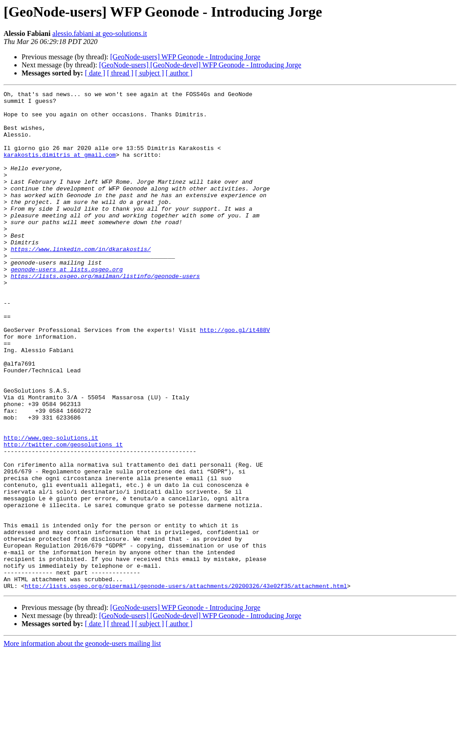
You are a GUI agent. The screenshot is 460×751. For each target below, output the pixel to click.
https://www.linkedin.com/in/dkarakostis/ (81, 281)
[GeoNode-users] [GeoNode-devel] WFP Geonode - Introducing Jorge (200, 65)
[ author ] (179, 73)
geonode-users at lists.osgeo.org (67, 305)
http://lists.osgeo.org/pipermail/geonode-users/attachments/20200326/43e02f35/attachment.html (186, 685)
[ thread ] (120, 73)
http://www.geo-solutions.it (51, 508)
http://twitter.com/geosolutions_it (63, 516)
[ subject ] (149, 73)
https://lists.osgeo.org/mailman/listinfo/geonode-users (105, 313)
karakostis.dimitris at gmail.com (60, 168)
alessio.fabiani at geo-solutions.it (99, 33)
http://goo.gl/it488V (235, 378)
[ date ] (95, 73)
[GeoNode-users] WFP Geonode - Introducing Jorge (185, 57)
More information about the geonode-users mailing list (82, 743)
